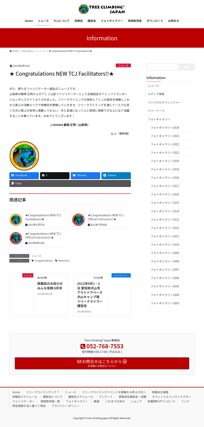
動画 (96, 401)
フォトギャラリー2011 (165, 236)
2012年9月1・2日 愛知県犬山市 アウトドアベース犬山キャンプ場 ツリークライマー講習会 (90, 294)
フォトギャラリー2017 (165, 186)
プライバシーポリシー (65, 406)
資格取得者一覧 (50, 401)
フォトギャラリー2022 (165, 144)
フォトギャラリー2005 (165, 286)
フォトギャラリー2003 (165, 303)
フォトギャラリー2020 (165, 161)
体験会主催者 (160, 392)
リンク (185, 401)
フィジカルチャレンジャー (164, 102)
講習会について (53, 397)
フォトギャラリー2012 (165, 228)
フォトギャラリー (159, 119)
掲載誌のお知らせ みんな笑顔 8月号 (50, 285)
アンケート (106, 397)
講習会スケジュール (80, 397)
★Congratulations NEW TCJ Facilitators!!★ (43, 217)
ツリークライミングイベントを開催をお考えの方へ (114, 392)
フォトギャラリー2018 (165, 178)
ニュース (123, 65)
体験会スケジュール (24, 397)
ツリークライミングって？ (42, 392)
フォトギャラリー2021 (165, 153)
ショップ (136, 401)
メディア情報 (156, 94)
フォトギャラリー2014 (165, 211)
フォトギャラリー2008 (165, 261)
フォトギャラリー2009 (165, 253)
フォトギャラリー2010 (165, 244)
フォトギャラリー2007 (165, 269)
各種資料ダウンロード (161, 401)
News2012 (64, 260)
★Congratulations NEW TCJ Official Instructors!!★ (106, 217)
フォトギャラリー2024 (165, 127)
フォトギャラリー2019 (165, 169)
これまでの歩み (115, 401)
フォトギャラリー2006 (165, 278)
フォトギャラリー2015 (165, 203)
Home (16, 392)
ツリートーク (156, 111)
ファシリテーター (23, 401)
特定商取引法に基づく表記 (29, 406)
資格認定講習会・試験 (132, 397)
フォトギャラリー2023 (165, 136)
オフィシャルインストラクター (171, 397)
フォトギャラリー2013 (165, 219)
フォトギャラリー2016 (165, 194)
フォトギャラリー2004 (165, 295)
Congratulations (44, 260)
